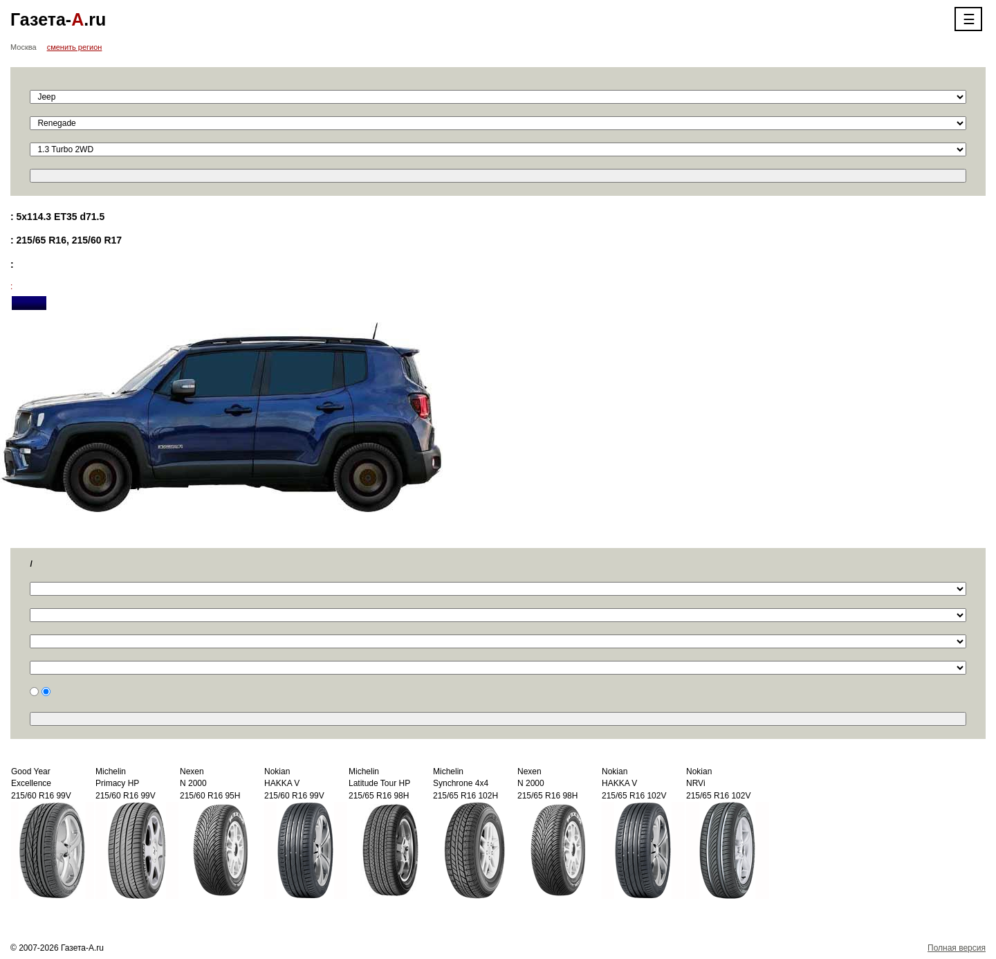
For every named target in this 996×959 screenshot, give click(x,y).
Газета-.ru (58, 19)
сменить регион (74, 47)
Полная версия (957, 948)
